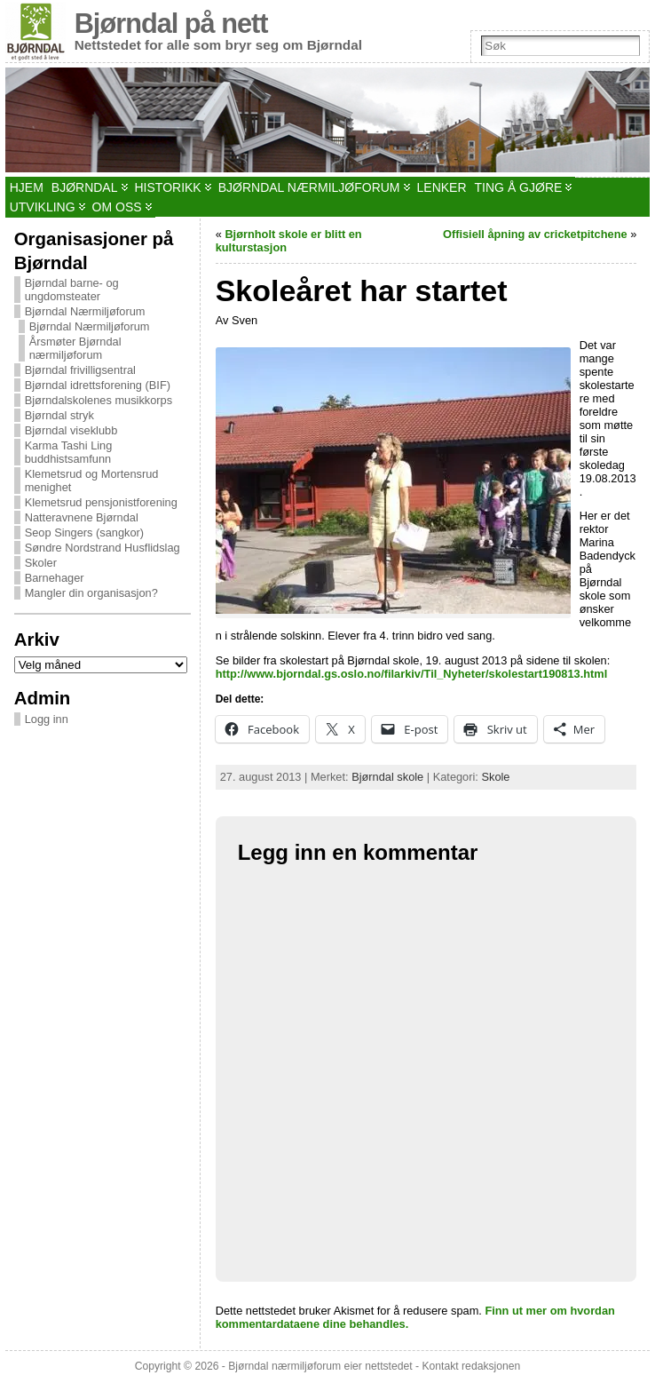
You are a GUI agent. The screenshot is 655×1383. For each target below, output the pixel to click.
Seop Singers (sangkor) (84, 532)
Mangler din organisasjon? (91, 593)
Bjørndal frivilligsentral (80, 370)
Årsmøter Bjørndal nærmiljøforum (75, 348)
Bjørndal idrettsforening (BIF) (97, 385)
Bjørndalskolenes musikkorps (98, 400)
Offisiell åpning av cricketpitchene (535, 234)
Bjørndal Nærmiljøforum (85, 311)
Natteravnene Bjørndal (81, 517)
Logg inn (46, 719)
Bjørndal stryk (59, 415)
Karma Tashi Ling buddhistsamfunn (69, 452)
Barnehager (54, 577)
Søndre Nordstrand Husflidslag (102, 547)
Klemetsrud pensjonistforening (101, 502)
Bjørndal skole (387, 776)
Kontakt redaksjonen (471, 1366)
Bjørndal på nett (171, 23)
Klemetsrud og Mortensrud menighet (92, 480)
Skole (495, 776)
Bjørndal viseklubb (71, 430)
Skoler (41, 562)
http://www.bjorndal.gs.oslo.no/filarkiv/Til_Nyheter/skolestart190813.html (412, 673)
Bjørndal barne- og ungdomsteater (72, 289)
